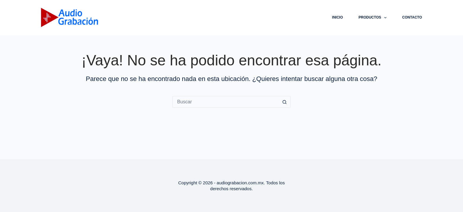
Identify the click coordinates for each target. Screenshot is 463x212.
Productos (373, 17)
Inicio (337, 17)
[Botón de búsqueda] (285, 102)
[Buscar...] (225, 102)
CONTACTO (412, 17)
